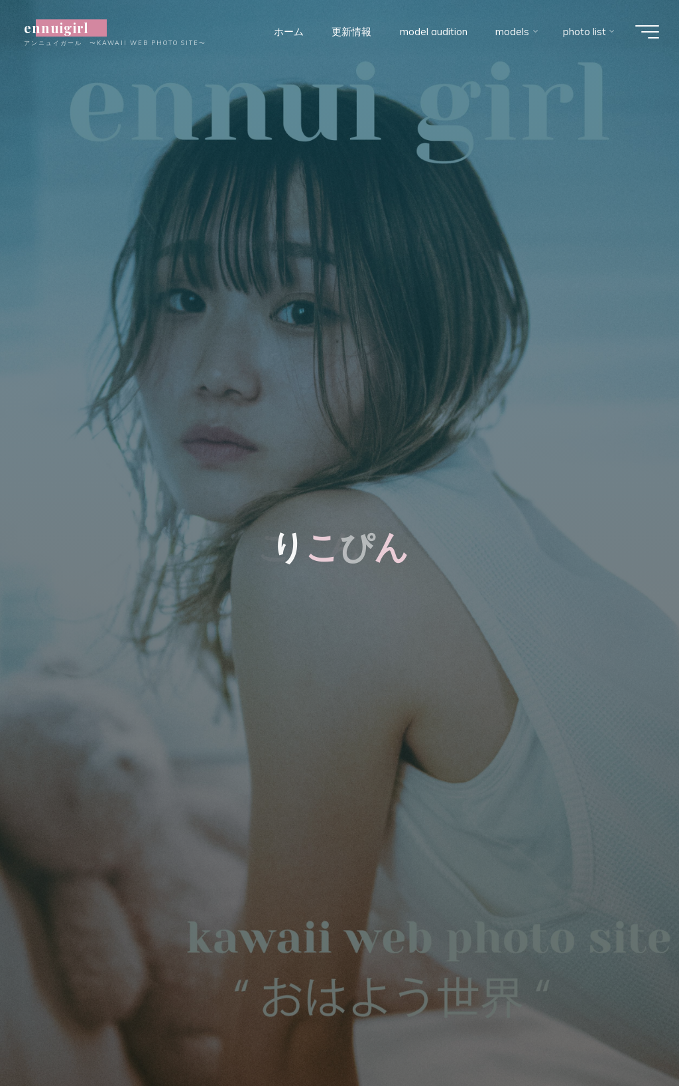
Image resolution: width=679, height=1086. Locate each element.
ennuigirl (63, 28)
